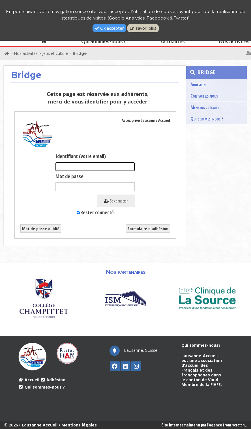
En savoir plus (143, 28)
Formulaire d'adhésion (148, 228)
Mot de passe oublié (40, 228)
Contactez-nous (204, 95)
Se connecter (116, 201)
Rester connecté (97, 212)
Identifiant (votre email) (80, 156)
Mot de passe (69, 176)
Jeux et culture (55, 53)
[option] (44, 297)
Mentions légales (204, 107)
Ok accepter (109, 28)
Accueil (28, 379)
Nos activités (26, 53)
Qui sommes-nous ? (207, 118)
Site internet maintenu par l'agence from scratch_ (204, 425)
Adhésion (198, 84)
